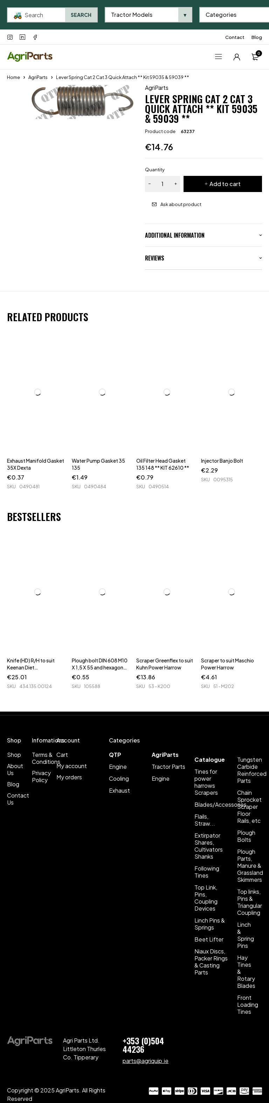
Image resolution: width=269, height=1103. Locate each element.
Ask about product (180, 204)
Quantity (155, 169)
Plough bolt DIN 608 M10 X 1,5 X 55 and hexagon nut (99, 667)
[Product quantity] (162, 184)
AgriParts (38, 77)
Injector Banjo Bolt (222, 460)
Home (13, 77)
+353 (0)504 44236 (143, 1044)
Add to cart (225, 183)
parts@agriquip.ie (145, 1060)
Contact (234, 37)
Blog (256, 37)
